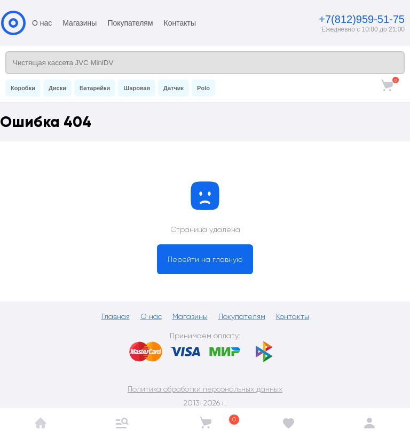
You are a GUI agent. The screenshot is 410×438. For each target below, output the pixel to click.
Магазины (79, 23)
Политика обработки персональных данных (205, 389)
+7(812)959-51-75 (362, 19)
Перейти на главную (205, 259)
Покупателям (130, 23)
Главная (115, 316)
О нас (42, 23)
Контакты (180, 23)
